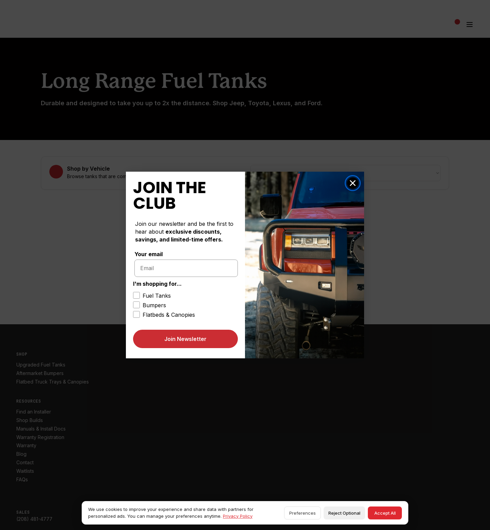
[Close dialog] (353, 183)
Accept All (385, 513)
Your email (148, 254)
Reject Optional (344, 513)
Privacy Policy (237, 516)
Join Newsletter (185, 339)
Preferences (302, 513)
